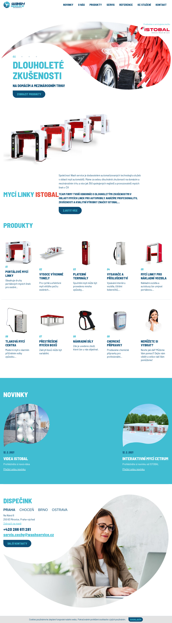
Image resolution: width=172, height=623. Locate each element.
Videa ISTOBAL (15, 458)
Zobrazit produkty (29, 94)
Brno (43, 510)
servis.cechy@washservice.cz (28, 534)
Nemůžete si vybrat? (149, 343)
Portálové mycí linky (16, 273)
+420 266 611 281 (17, 529)
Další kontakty (17, 543)
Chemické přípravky (114, 343)
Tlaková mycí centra (15, 343)
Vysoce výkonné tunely (51, 276)
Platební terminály (80, 276)
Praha (9, 510)
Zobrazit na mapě (12, 523)
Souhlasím (135, 619)
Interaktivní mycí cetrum (145, 458)
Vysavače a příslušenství (117, 276)
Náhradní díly (83, 341)
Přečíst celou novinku (14, 469)
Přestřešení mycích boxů (48, 343)
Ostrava (59, 510)
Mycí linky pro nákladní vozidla (153, 276)
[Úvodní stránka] (20, 8)
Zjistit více (70, 210)
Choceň (26, 510)
